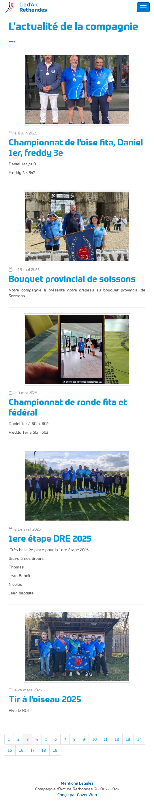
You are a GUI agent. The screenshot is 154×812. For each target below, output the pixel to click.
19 (55, 750)
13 (128, 739)
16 (21, 750)
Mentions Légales (77, 783)
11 (106, 739)
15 (10, 750)
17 (32, 750)
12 (117, 739)
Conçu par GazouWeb (77, 794)
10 (94, 739)
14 (139, 739)
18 (44, 750)
